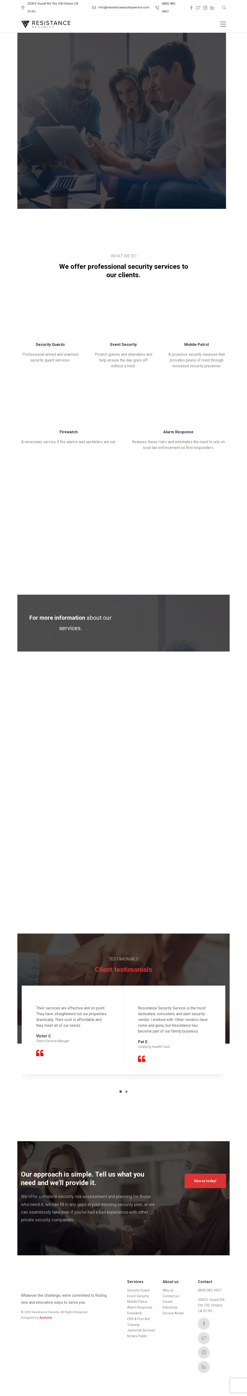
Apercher (45, 1317)
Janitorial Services (141, 1330)
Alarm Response (139, 1307)
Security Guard (138, 1290)
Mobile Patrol (137, 1302)
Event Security (138, 1296)
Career (168, 1302)
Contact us (171, 1296)
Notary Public (137, 1336)
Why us (168, 1290)
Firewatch (134, 1313)
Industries (170, 1307)
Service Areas (173, 1313)
